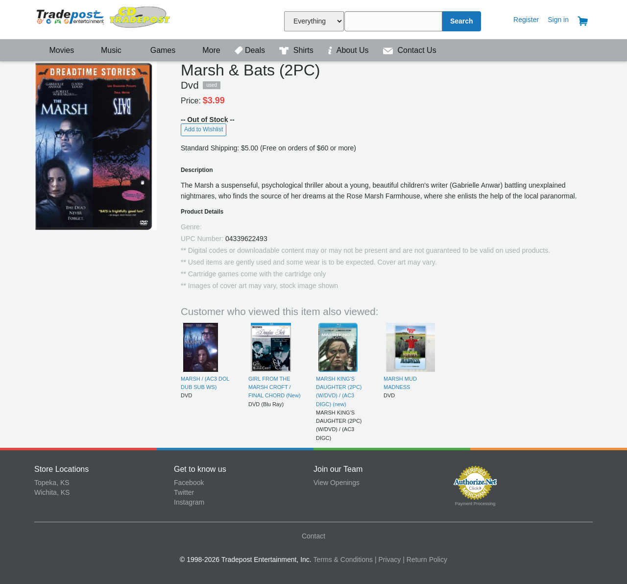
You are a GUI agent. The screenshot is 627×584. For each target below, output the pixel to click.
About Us (349, 50)
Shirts (297, 50)
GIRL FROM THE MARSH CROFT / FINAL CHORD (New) (274, 387)
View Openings (337, 483)
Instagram (189, 502)
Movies (55, 50)
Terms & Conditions (343, 559)
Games (156, 50)
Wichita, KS (52, 492)
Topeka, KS (52, 483)
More (206, 50)
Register (526, 20)
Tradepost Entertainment (104, 18)
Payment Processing (475, 503)
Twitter (184, 492)
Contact (313, 536)
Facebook (189, 483)
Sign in (558, 20)
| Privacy (388, 559)
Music (106, 50)
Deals (251, 50)
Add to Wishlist (203, 129)
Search (461, 21)
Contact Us (409, 50)
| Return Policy (425, 559)
